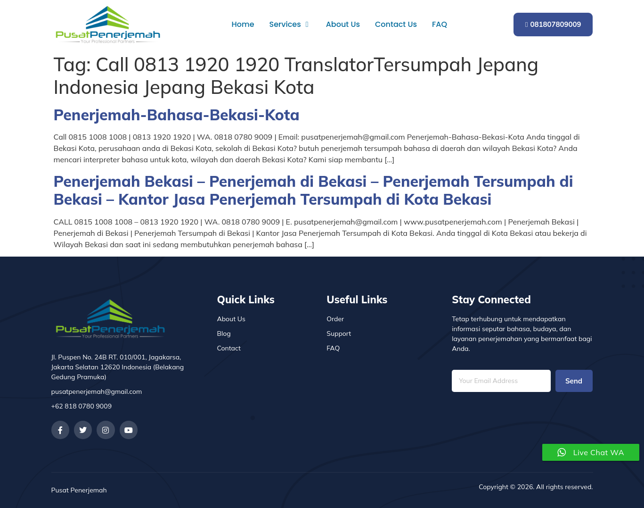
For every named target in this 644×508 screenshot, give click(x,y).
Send (573, 380)
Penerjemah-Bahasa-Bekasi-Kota (177, 114)
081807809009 (553, 24)
